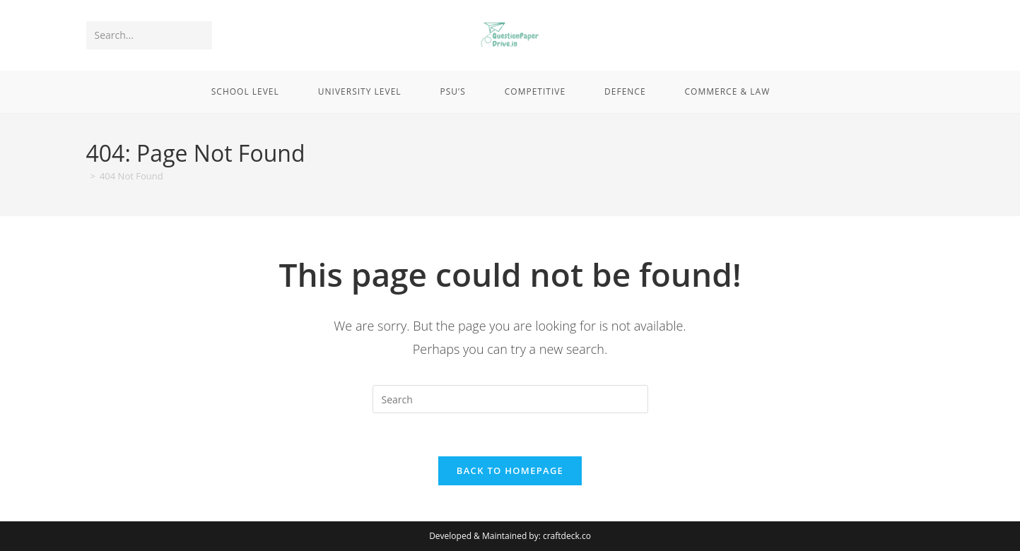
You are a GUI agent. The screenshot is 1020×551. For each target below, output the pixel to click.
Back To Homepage (510, 470)
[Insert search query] (510, 399)
